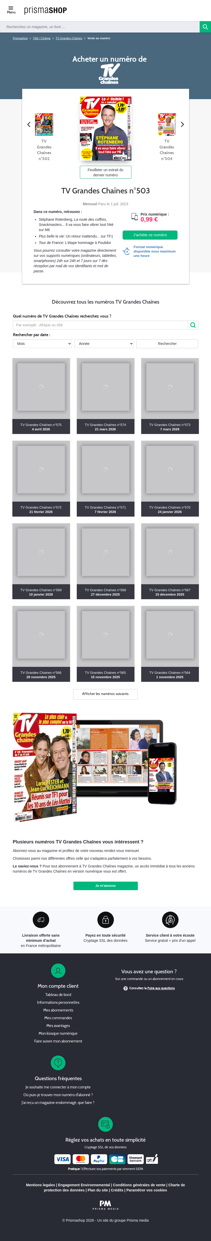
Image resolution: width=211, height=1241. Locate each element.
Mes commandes (58, 1018)
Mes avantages (58, 1026)
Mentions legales (40, 1185)
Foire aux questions (161, 988)
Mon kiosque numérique (58, 1034)
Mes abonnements (58, 1011)
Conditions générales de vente (139, 1185)
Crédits (117, 1190)
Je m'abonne (105, 886)
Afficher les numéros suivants (105, 694)
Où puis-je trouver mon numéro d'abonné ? (58, 1095)
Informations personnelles (58, 1003)
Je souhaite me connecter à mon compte (58, 1087)
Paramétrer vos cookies (146, 1190)
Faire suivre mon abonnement (58, 1042)
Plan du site (98, 1190)
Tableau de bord (58, 995)
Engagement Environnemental (84, 1185)
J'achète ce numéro (150, 235)
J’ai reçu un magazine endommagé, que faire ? (58, 1103)
